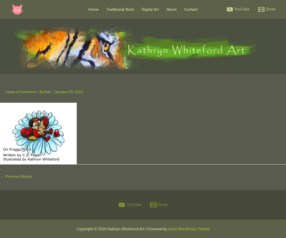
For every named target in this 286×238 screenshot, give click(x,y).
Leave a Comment (20, 92)
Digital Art (150, 9)
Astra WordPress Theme (189, 229)
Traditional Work (120, 9)
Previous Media (16, 176)
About (171, 9)
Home (93, 9)
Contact (190, 9)
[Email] (267, 9)
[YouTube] (238, 9)
